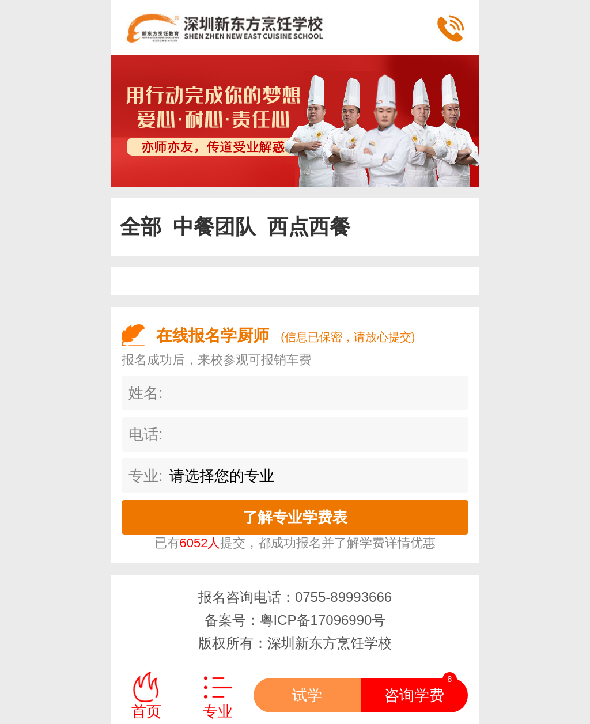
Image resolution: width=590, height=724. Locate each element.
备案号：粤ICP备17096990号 (295, 620)
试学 (307, 695)
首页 (146, 711)
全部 (140, 226)
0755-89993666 (343, 597)
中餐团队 (214, 226)
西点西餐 (308, 226)
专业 (218, 711)
